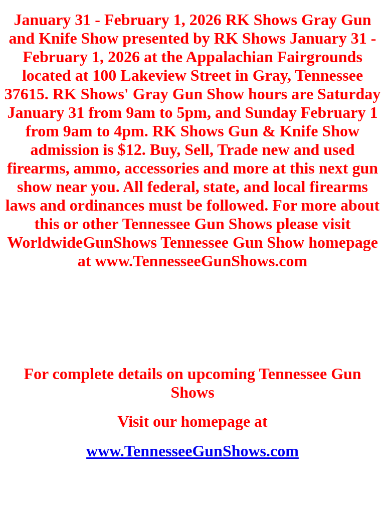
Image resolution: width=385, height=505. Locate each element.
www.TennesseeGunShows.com (192, 451)
